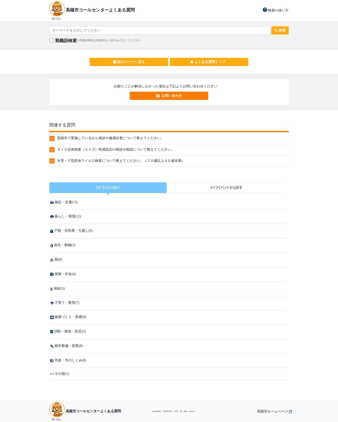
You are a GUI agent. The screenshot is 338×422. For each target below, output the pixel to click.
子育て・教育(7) (64, 302)
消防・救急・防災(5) (68, 331)
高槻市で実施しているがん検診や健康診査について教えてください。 (110, 138)
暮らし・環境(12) (65, 216)
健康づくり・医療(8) (68, 317)
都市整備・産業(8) (66, 346)
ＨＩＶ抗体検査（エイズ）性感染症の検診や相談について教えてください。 (115, 149)
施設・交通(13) (64, 202)
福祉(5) (57, 288)
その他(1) (59, 373)
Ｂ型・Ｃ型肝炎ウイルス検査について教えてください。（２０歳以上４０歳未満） (121, 160)
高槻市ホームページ (274, 411)
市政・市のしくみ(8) (68, 360)
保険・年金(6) (63, 274)
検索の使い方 (276, 10)
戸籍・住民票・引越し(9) (71, 230)
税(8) (56, 259)
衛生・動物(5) (62, 245)
